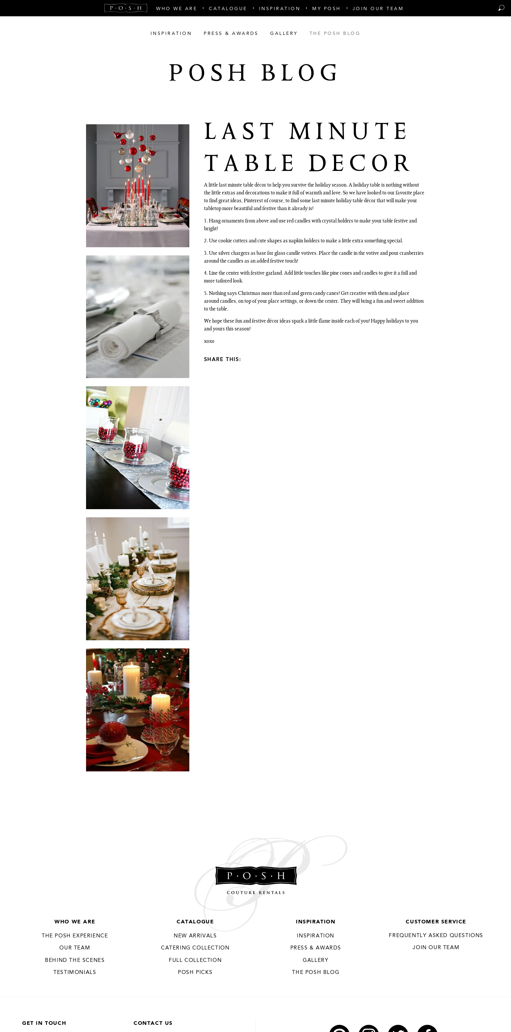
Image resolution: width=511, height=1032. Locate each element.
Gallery (315, 960)
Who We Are (74, 922)
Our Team (74, 948)
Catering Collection (195, 948)
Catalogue (195, 922)
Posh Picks (195, 972)
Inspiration (316, 922)
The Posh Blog (315, 972)
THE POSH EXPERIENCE (75, 936)
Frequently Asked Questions (436, 935)
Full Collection (195, 960)
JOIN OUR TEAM (436, 947)
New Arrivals (195, 936)
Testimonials (74, 972)
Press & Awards (315, 948)
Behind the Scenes (75, 960)
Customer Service (436, 922)
